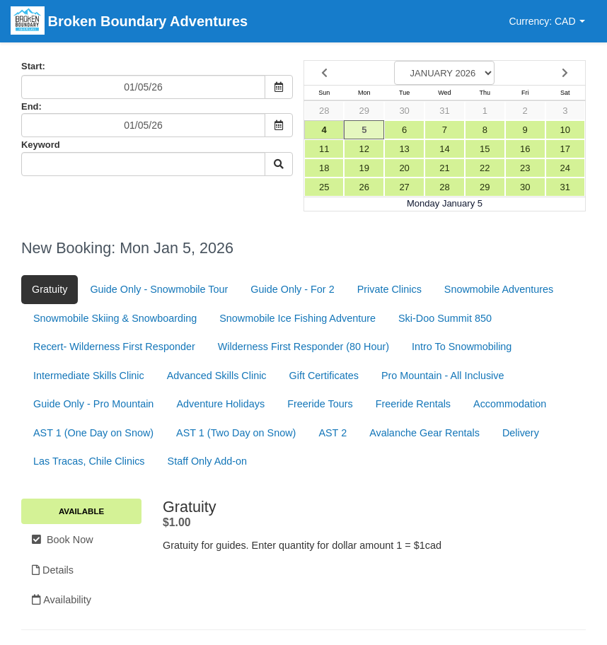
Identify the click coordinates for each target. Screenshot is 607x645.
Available (81, 511)
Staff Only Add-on (208, 461)
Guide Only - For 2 (292, 289)
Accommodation (509, 403)
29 (364, 110)
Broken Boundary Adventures (129, 22)
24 (565, 168)
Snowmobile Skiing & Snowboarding (115, 318)
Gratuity (49, 289)
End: (31, 106)
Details (53, 570)
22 (485, 168)
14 (444, 149)
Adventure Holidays (220, 403)
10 (565, 129)
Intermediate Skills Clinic (88, 375)
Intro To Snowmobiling (461, 346)
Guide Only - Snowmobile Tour (159, 289)
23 (525, 168)
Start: (33, 66)
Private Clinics (389, 289)
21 (444, 168)
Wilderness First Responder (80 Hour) (303, 346)
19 (364, 168)
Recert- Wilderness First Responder (114, 346)
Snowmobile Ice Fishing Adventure (297, 318)
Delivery (520, 432)
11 (324, 149)
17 (565, 149)
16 (525, 149)
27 (404, 187)
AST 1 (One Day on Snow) (93, 432)
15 (485, 149)
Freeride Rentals (413, 403)
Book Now (62, 539)
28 (324, 110)
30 (404, 110)
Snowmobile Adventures (498, 289)
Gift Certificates (324, 375)
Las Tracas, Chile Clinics (89, 461)
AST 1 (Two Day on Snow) (236, 432)
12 (364, 149)
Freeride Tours (320, 403)
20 (404, 168)
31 (444, 110)
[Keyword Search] (143, 164)
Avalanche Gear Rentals (424, 432)
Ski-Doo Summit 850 (445, 318)
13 (404, 149)
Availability (61, 599)
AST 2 (332, 432)
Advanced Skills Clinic (217, 375)
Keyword (40, 144)
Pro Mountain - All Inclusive (442, 375)
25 (324, 187)
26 (364, 187)
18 (324, 168)
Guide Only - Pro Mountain (93, 403)
